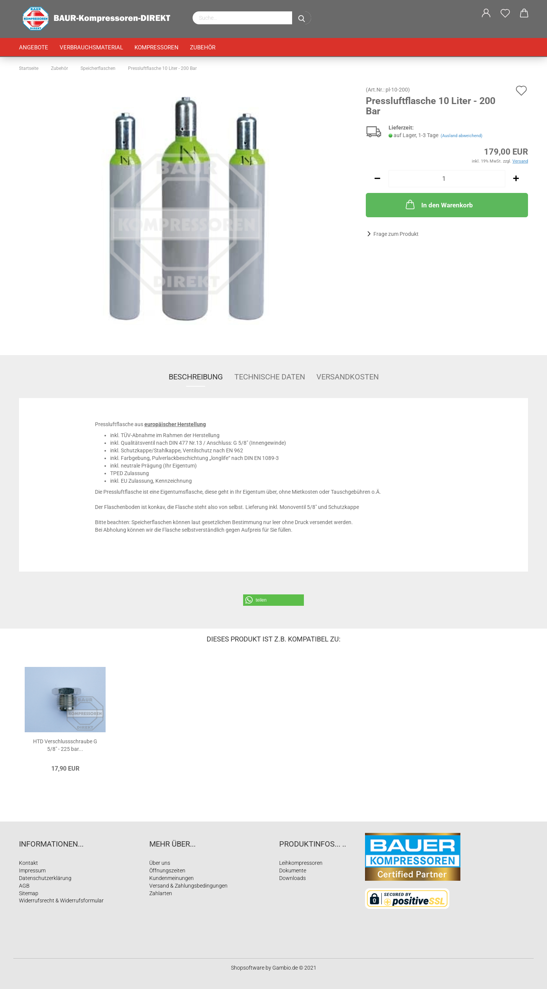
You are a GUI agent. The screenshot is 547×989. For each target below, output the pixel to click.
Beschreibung (196, 376)
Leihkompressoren (301, 863)
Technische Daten (269, 376)
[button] (273, 600)
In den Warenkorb (438, 204)
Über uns (159, 863)
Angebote (33, 47)
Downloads (292, 878)
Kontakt (28, 863)
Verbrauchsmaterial (91, 47)
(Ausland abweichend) (461, 135)
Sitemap (28, 893)
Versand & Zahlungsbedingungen (188, 886)
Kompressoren (156, 47)
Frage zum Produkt (396, 234)
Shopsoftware (247, 968)
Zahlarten (160, 893)
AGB (24, 886)
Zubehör (202, 47)
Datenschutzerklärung (45, 878)
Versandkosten (347, 376)
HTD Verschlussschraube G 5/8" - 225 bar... (65, 744)
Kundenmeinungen (171, 878)
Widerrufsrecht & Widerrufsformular (61, 900)
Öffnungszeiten (167, 870)
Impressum (32, 870)
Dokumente (292, 870)
